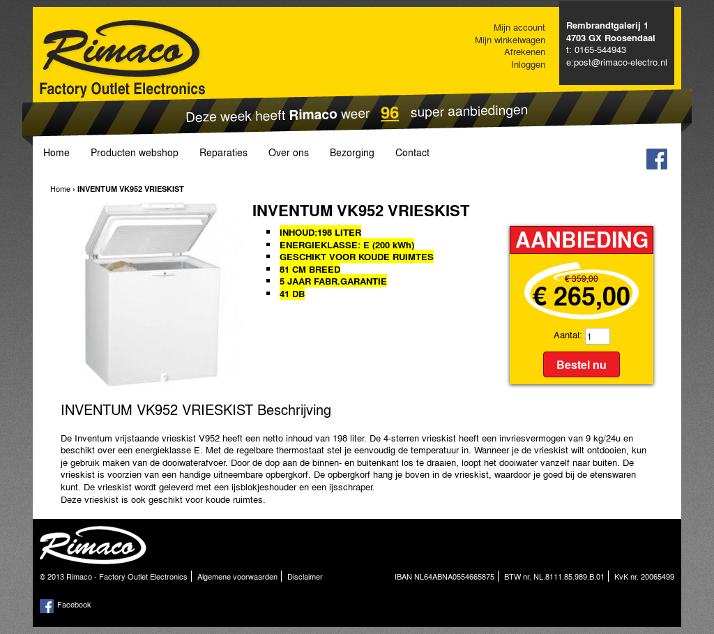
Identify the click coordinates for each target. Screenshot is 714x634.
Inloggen (528, 63)
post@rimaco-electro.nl (620, 61)
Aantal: (568, 334)
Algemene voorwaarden (237, 576)
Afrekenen (524, 51)
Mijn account (519, 26)
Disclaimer (305, 576)
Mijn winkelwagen (510, 39)
